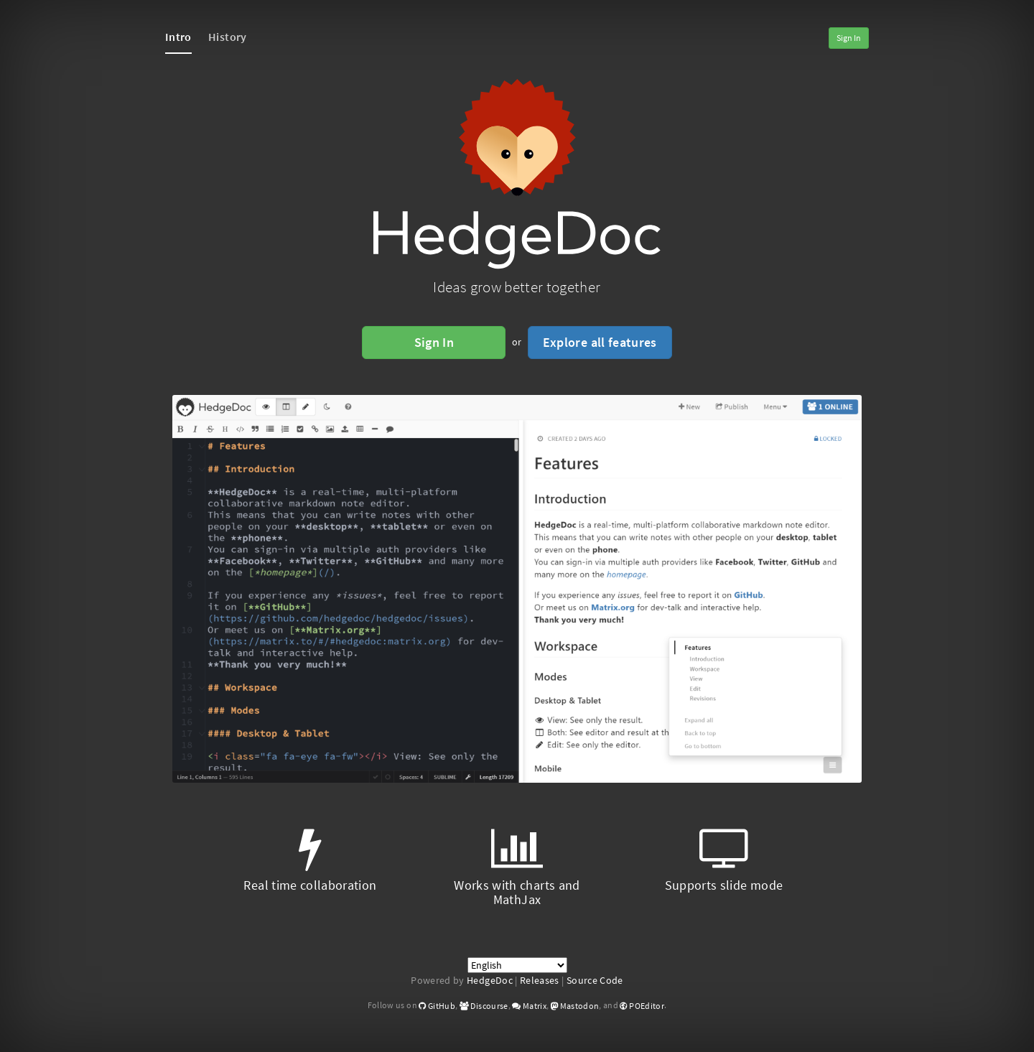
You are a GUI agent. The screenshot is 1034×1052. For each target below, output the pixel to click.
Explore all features (600, 342)
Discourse (484, 1005)
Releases (539, 980)
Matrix (529, 1005)
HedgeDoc (490, 980)
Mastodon (575, 1005)
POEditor (642, 1005)
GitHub (437, 1005)
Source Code (595, 980)
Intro (178, 36)
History (227, 36)
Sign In (849, 37)
